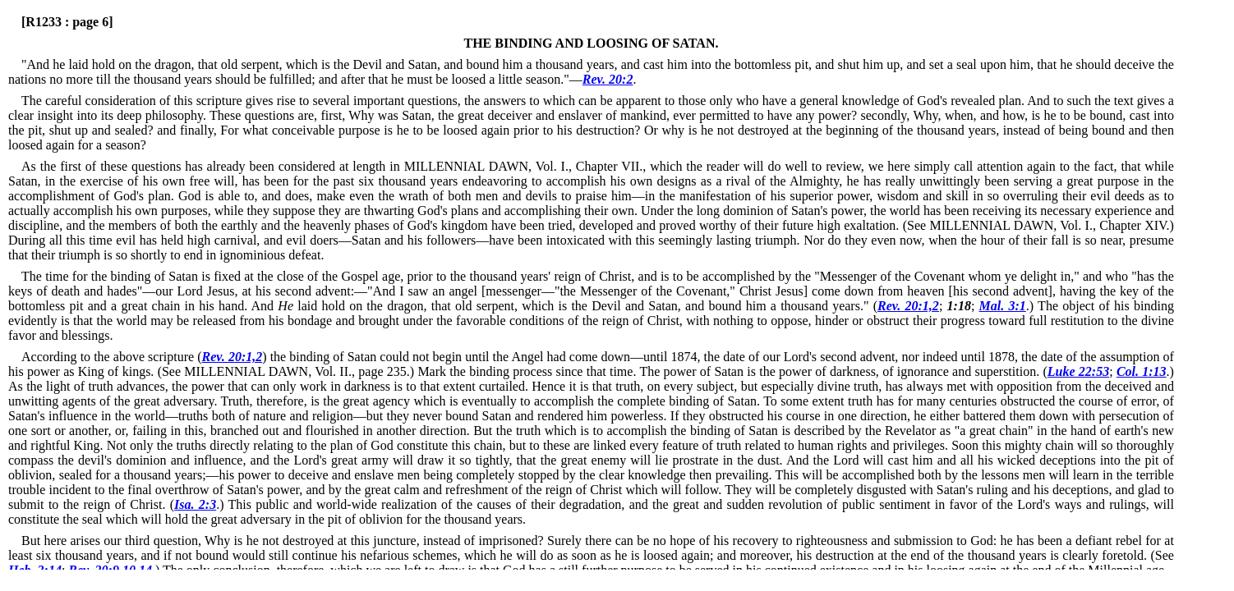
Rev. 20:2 (607, 79)
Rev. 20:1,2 (908, 306)
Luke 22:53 (1078, 371)
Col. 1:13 (1142, 371)
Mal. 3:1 (1002, 306)
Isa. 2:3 (195, 504)
